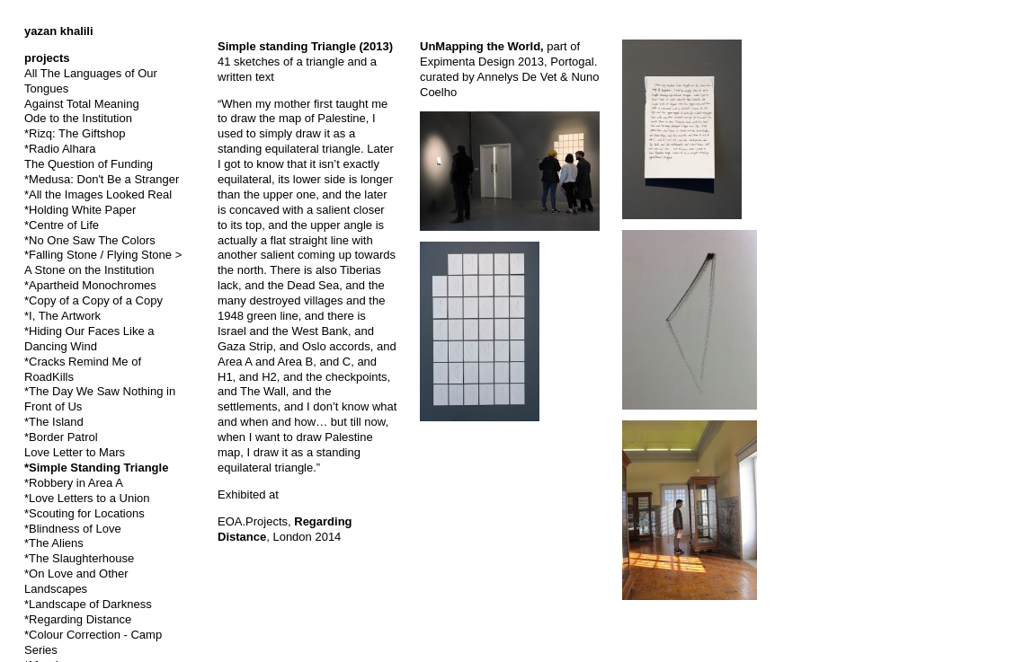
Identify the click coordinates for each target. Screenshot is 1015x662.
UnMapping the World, (483, 46)
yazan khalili (58, 31)
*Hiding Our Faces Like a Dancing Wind (89, 338)
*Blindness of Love (72, 528)
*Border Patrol (61, 437)
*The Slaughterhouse (79, 558)
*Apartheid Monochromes (90, 285)
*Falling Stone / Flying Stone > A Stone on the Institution (103, 262)
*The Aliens (54, 543)
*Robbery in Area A (73, 483)
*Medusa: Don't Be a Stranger (101, 179)
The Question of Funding (88, 164)
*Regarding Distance (77, 619)
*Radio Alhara (60, 148)
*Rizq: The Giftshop (74, 133)
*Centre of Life (61, 225)
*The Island (54, 421)
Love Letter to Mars (74, 452)
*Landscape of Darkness (88, 604)
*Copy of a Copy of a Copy (93, 300)
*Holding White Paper (80, 209)
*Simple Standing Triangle (96, 467)
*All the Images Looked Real (98, 194)
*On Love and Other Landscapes (76, 581)
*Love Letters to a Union (86, 498)
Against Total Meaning (81, 103)
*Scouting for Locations (84, 513)
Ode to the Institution (78, 118)
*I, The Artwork (62, 315)
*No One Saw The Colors (90, 240)
